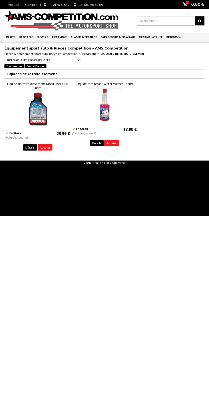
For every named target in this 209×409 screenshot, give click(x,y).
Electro (42, 37)
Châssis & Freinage (84, 37)
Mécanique (59, 37)
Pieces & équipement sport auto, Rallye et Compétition (41, 54)
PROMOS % (173, 37)
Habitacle (26, 37)
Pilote (10, 37)
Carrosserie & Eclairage (117, 37)
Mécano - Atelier (151, 37)
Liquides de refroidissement (123, 54)
